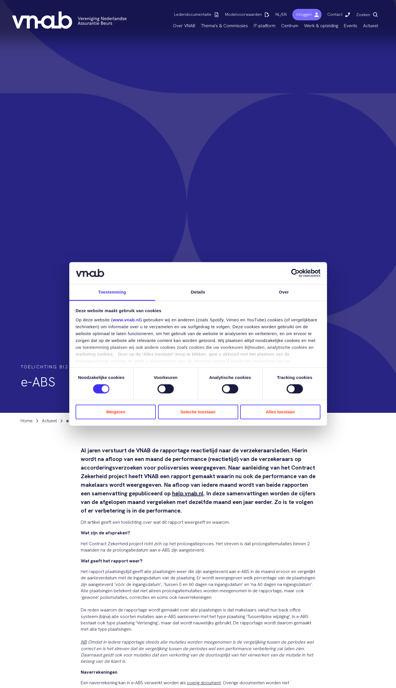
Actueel (370, 26)
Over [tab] (284, 292)
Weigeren (115, 411)
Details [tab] (198, 292)
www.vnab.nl (126, 319)
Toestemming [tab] (112, 292)
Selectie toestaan (198, 411)
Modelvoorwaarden (243, 14)
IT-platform (264, 26)
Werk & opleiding (321, 26)
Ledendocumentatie (192, 14)
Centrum (289, 26)
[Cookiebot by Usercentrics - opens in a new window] (295, 273)
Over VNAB (184, 26)
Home (27, 421)
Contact (334, 14)
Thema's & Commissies (224, 26)
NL (277, 14)
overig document (204, 683)
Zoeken (363, 14)
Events (350, 26)
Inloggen (304, 14)
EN (284, 14)
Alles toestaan (280, 411)
